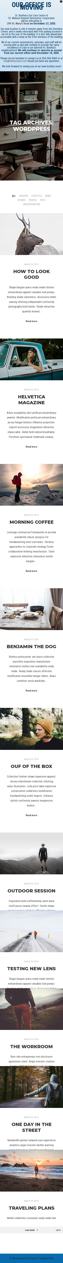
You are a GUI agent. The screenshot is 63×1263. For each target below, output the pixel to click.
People (33, 200)
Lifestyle (36, 196)
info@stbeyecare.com (15, 61)
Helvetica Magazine (31, 399)
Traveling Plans (31, 1208)
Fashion (23, 196)
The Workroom (31, 1046)
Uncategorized (31, 204)
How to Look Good (31, 274)
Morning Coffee (32, 522)
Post (43, 200)
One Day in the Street (32, 1127)
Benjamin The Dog (31, 646)
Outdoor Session (31, 891)
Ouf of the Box (31, 766)
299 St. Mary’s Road (18, 23)
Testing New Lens (31, 968)
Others (21, 200)
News (48, 196)
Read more (31, 321)
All (14, 196)
